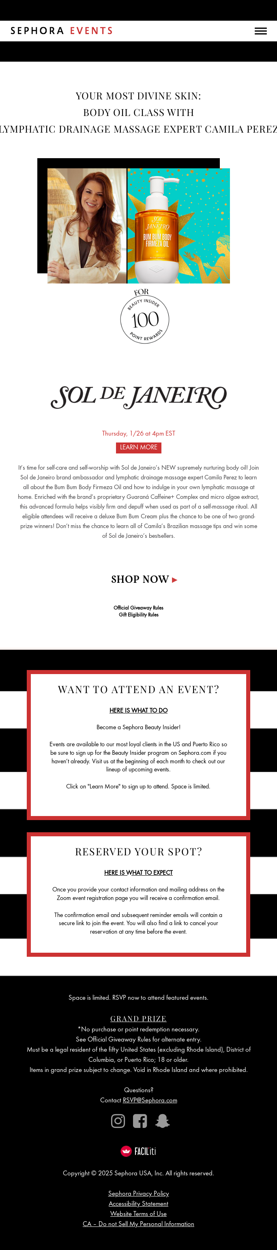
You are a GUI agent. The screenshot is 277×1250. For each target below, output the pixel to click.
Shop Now (144, 580)
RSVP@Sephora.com (150, 1101)
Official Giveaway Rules (138, 608)
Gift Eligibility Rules (139, 615)
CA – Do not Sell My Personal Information (138, 1224)
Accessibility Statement (138, 1204)
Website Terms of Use (138, 1214)
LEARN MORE (138, 448)
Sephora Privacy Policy (138, 1194)
